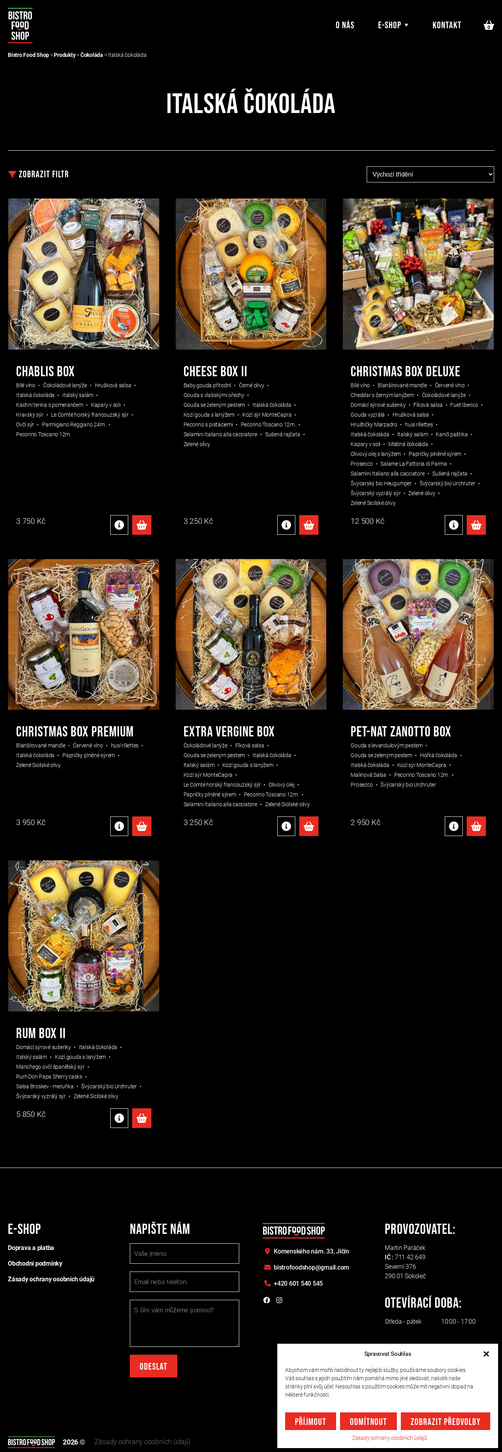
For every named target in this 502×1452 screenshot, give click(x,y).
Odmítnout (368, 1422)
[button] (486, 1354)
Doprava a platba (31, 1248)
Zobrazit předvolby (445, 1422)
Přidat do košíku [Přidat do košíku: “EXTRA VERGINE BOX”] (308, 826)
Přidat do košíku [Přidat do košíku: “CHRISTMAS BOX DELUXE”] (476, 525)
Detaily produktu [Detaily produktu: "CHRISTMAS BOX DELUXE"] (454, 525)
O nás (345, 25)
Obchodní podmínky (35, 1263)
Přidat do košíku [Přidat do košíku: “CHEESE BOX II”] (308, 525)
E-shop (389, 25)
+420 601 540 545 (298, 1283)
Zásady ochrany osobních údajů (389, 1438)
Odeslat (153, 1366)
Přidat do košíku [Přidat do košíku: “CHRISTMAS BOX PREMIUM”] (141, 826)
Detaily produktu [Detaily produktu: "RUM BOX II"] (119, 1118)
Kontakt (447, 25)
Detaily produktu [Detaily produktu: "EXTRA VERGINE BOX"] (286, 826)
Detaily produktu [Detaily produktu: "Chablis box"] (119, 525)
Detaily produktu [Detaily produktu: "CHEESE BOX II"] (286, 525)
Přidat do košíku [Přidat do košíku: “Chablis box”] (141, 525)
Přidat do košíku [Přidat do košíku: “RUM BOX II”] (141, 1118)
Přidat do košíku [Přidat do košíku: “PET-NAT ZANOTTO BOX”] (476, 826)
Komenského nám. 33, (311, 1251)
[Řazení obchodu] (430, 174)
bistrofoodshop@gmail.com (311, 1267)
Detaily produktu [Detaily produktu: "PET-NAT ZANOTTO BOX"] (454, 826)
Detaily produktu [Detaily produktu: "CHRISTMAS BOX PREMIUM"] (119, 826)
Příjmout (310, 1422)
